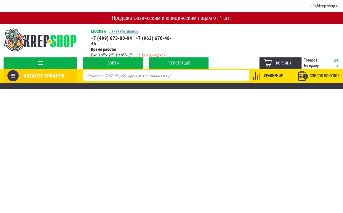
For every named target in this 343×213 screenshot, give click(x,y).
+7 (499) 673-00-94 (111, 38)
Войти (113, 63)
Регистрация (178, 63)
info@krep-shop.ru (324, 6)
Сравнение (273, 75)
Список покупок (321, 76)
